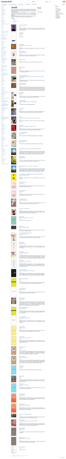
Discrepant (2, 46)
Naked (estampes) (15, 21)
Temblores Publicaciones (4, 145)
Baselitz (14, 13)
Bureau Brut (2, 27)
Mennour (2, 111)
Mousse (2, 114)
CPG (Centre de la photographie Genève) (4, 38)
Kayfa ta (2, 85)
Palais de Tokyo (3, 128)
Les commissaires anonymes (5, 98)
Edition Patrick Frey (3, 47)
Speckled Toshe (3, 138)
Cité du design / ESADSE (4, 32)
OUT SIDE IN (2, 127)
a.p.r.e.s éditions (3, 5)
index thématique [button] (34, 4)
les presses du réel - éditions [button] (13, 4)
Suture (2, 144)
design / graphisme (58, 10)
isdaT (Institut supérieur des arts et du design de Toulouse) (5, 75)
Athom (2, 16)
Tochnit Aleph (3, 149)
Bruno (2, 26)
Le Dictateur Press (3, 91)
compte (63, 4)
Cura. (2, 40)
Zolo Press (2, 162)
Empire (2, 57)
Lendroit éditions (3, 94)
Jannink (2, 79)
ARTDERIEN (2, 15)
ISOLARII (2, 76)
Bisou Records (3, 20)
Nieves (2, 123)
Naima (2, 121)
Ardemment (2, 11)
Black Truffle (2, 21)
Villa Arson (2, 156)
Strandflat (2, 140)
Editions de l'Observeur (4, 51)
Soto (26, 13)
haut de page (62, 457)
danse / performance (58, 9)
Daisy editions (3, 41)
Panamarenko (17, 13)
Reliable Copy (3, 133)
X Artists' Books (3, 160)
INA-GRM (2, 71)
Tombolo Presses (3, 150)
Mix (1, 113)
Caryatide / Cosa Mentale (4, 31)
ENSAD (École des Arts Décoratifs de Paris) (4, 59)
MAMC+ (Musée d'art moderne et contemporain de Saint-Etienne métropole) (5, 105)
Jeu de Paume (3, 80)
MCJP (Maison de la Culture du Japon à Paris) (4, 108)
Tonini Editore (3, 151)
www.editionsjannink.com (40, 11)
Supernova (2, 143)
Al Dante (2, 8)
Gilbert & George (31, 12)
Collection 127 (15, 19)
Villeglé (20, 13)
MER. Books (2, 112)
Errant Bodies (3, 61)
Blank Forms (3, 22)
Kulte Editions (3, 87)
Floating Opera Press (4, 65)
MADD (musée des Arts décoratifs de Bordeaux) (4, 101)
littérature (57, 11)
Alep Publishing (3, 9)
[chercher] (27, 1)
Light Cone (2, 99)
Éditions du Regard (3, 53)
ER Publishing (3, 60)
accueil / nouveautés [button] (4, 4)
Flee (1, 64)
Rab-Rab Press (3, 132)
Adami (28, 13)
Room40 (2, 134)
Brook (2, 25)
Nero (2, 122)
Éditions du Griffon (3, 52)
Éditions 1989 (3, 48)
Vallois (2, 155)
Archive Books (3, 10)
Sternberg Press (3, 139)
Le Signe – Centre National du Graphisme (5, 93)
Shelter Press (3, 137)
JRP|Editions (2, 81)
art (56, 7)
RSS (64, 1)
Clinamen (2, 33)
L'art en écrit (14, 20)
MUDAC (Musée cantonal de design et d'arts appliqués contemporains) (5, 118)
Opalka (25, 13)
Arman (23, 13)
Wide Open (14, 22)
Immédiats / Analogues (4, 70)
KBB (1, 86)
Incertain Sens (3, 72)
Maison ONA (2, 102)
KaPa (2, 82)
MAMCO (2, 106)
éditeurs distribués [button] (20, 4)
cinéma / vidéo (57, 8)
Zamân (2, 161)
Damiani (2, 42)
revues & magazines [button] (27, 4)
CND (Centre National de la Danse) (4, 35)
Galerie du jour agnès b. (4, 66)
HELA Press (2, 67)
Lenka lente (2, 95)
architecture (57, 6)
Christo (28, 12)
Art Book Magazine (3, 14)
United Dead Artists (3, 154)
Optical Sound (3, 126)
